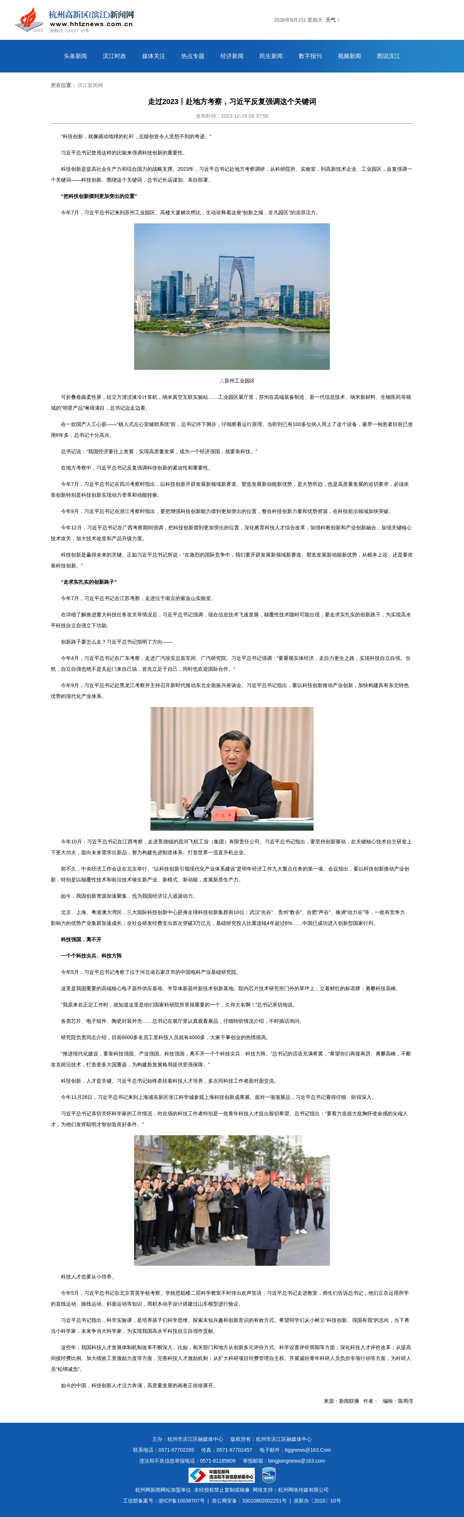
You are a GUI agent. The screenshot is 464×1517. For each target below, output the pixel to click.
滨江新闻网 (90, 85)
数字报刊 (310, 56)
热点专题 (192, 56)
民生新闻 (271, 56)
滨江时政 (114, 56)
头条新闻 (75, 56)
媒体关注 (153, 56)
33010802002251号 (264, 1501)
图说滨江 (388, 56)
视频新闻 (349, 56)
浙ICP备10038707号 (181, 1501)
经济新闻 (232, 56)
